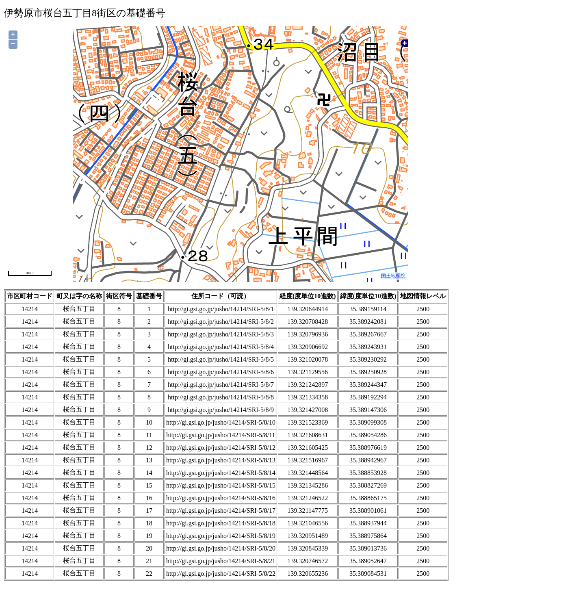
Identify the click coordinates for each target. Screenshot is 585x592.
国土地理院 (393, 276)
